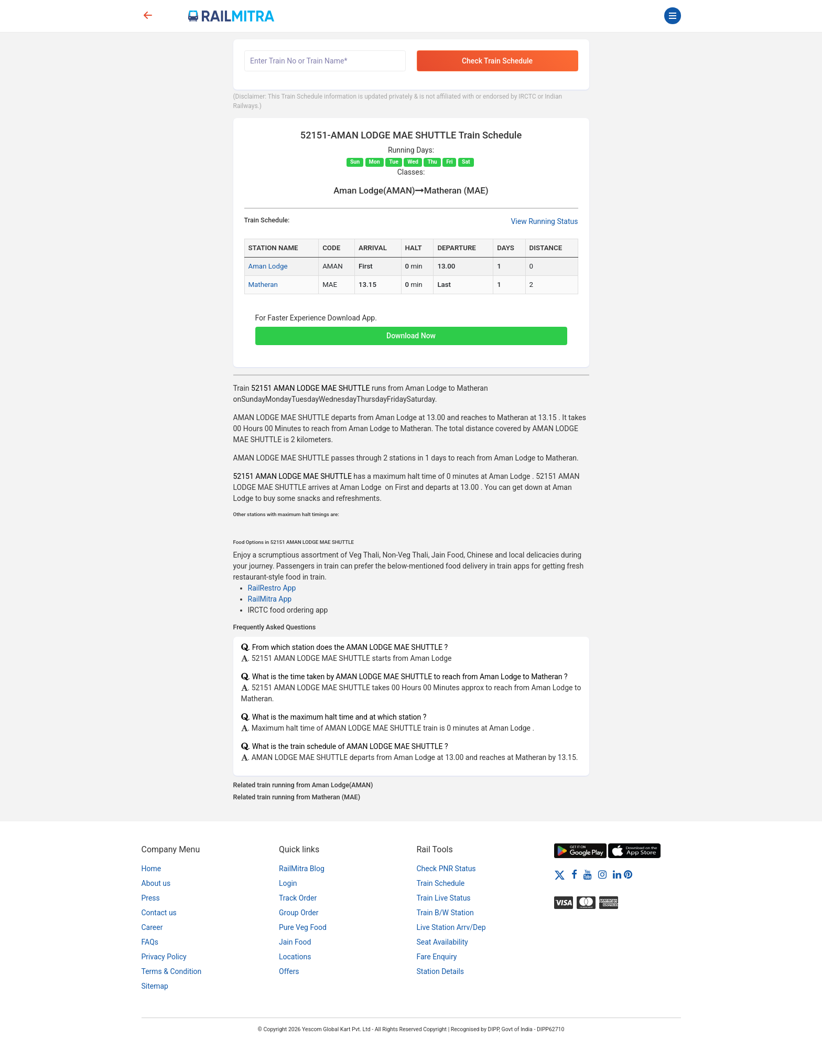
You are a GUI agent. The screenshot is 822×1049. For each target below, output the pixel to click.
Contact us (159, 912)
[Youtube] (587, 874)
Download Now (411, 335)
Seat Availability (442, 942)
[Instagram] (602, 874)
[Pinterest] (628, 874)
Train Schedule (441, 883)
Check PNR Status (446, 868)
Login (288, 883)
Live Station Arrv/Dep (451, 927)
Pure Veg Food (303, 927)
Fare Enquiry (437, 956)
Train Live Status (444, 898)
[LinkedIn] (617, 874)
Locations (295, 956)
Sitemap (155, 986)
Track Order (298, 898)
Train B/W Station (445, 912)
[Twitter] (559, 874)
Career (152, 927)
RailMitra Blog (302, 868)
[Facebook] (574, 874)
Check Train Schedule (497, 61)
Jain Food (295, 942)
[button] (411, 330)
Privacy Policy (164, 956)
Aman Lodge (268, 266)
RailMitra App (270, 599)
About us (156, 883)
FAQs (150, 942)
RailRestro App (272, 588)
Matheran (263, 284)
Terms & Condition (172, 971)
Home (151, 868)
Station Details (440, 971)
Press (151, 898)
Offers (289, 971)
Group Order (299, 912)
